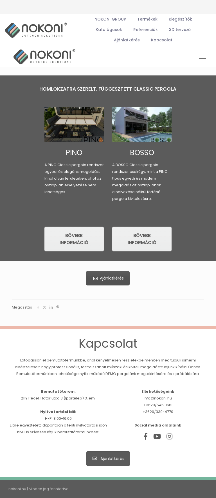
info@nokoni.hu (158, 398)
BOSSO (142, 153)
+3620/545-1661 (157, 405)
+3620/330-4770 (158, 411)
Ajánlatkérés (107, 278)
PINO (74, 153)
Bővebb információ (74, 239)
